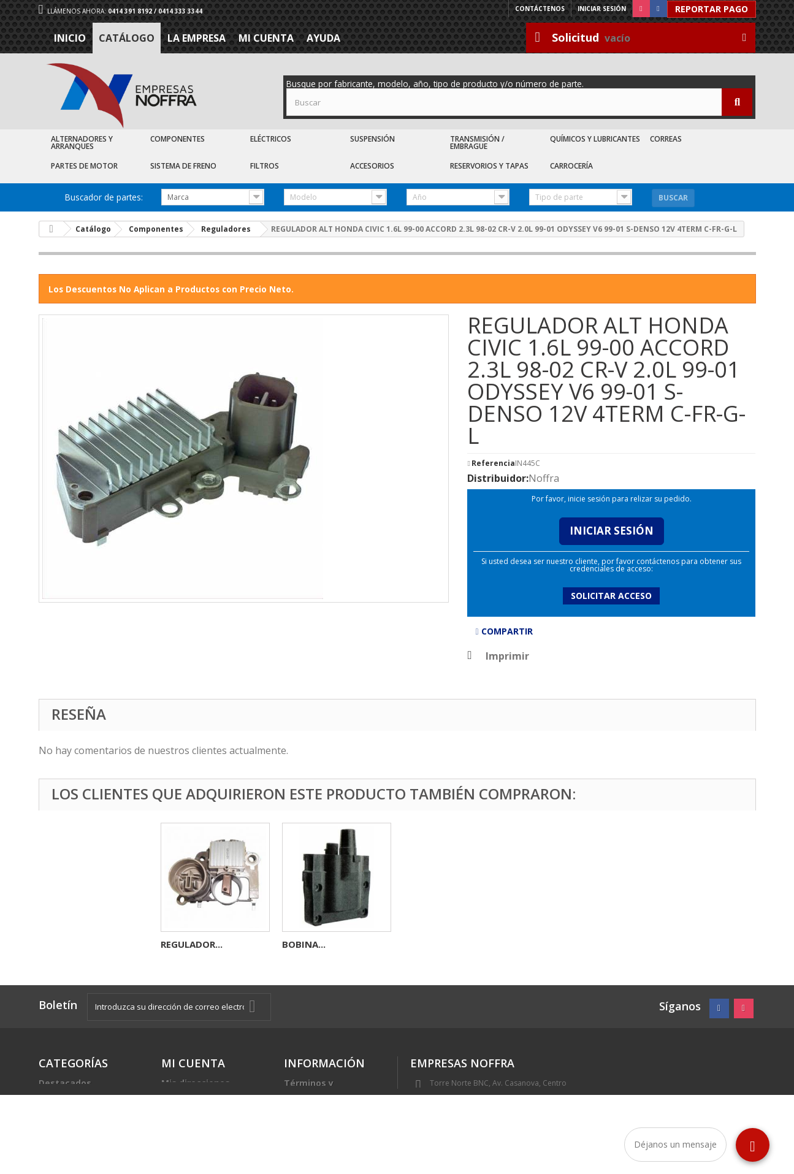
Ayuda (323, 38)
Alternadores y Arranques (82, 142)
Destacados (65, 1083)
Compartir (503, 631)
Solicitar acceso (611, 595)
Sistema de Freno (183, 166)
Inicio (70, 38)
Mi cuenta (266, 38)
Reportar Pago (711, 9)
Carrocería (571, 166)
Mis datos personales (208, 1097)
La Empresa (196, 38)
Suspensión (372, 139)
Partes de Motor (84, 166)
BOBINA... (546, 944)
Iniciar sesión (602, 8)
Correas (666, 139)
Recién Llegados (75, 1112)
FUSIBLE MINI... (195, 944)
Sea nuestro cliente (327, 1137)
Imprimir (507, 656)
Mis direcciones (195, 1083)
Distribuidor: (498, 478)
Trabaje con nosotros (331, 1122)
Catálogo (127, 38)
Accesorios (372, 166)
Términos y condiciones (310, 1088)
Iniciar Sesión (612, 531)
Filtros (264, 166)
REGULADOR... (313, 944)
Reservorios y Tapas (489, 166)
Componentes (177, 139)
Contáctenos (540, 8)
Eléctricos (270, 139)
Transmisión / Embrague (477, 142)
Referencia (493, 463)
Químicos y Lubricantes (595, 139)
